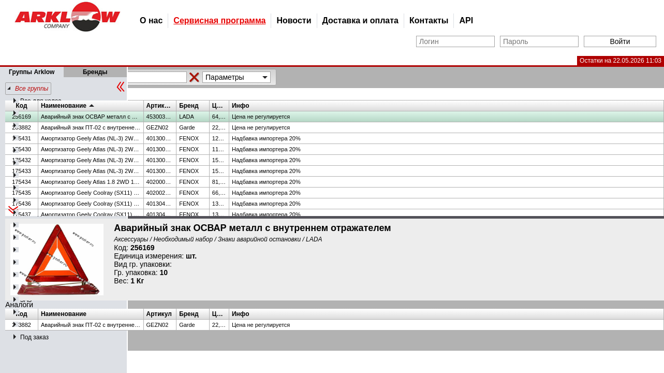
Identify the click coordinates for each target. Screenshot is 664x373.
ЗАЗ (26, 300)
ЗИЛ (26, 275)
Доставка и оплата (360, 20)
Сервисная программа (219, 20)
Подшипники (38, 113)
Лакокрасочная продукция (57, 200)
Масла (29, 175)
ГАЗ (25, 150)
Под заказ (34, 337)
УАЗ (26, 163)
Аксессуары (37, 237)
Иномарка (34, 188)
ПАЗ (26, 250)
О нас (151, 20)
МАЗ (26, 312)
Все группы (31, 88)
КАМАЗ (30, 287)
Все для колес (40, 101)
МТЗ (26, 324)
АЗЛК (28, 262)
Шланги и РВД (41, 126)
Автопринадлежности (51, 225)
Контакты (428, 20)
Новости (293, 20)
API (466, 20)
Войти (620, 41)
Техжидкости (38, 213)
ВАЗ (26, 138)
